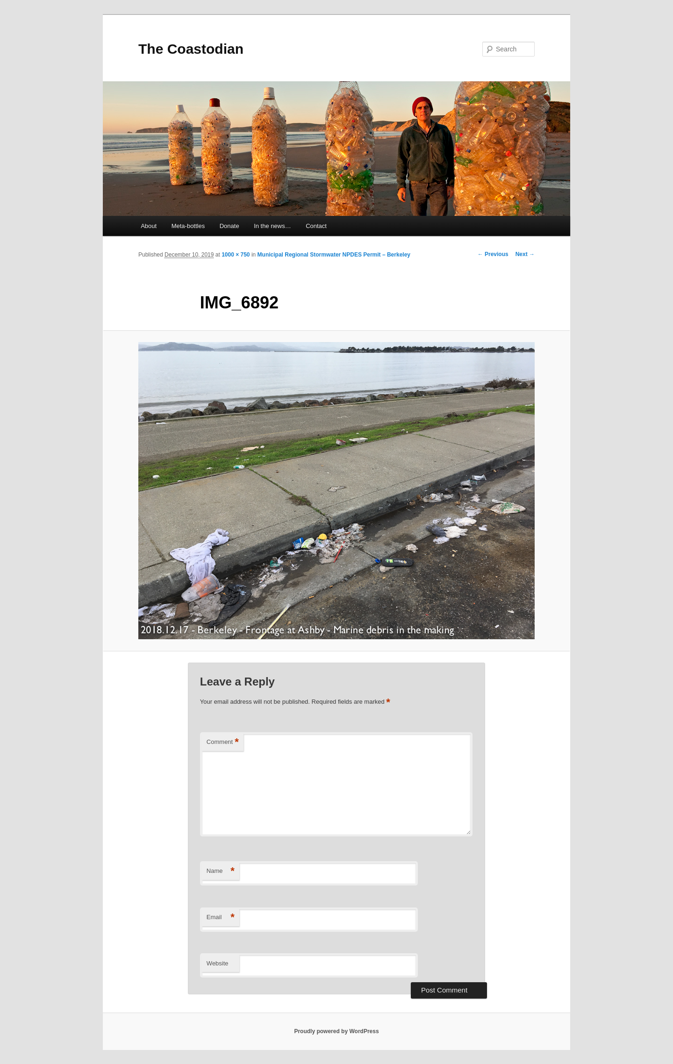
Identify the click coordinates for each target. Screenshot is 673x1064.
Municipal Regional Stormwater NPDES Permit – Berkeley (334, 254)
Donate (229, 225)
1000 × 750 (236, 254)
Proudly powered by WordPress (336, 1031)
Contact (316, 225)
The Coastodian (190, 49)
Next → (525, 254)
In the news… (272, 225)
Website (218, 963)
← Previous (493, 254)
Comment (223, 742)
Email (221, 917)
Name (221, 871)
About (149, 225)
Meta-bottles (188, 225)
